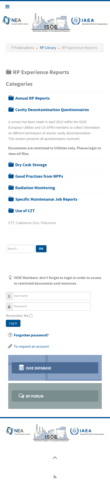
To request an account (31, 346)
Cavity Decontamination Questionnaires (52, 109)
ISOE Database (34, 367)
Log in (13, 323)
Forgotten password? (31, 335)
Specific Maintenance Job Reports (46, 199)
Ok (41, 249)
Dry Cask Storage (31, 164)
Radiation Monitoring (35, 187)
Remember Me (17, 316)
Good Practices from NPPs (39, 176)
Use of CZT (25, 210)
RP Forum (30, 396)
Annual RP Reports (32, 98)
